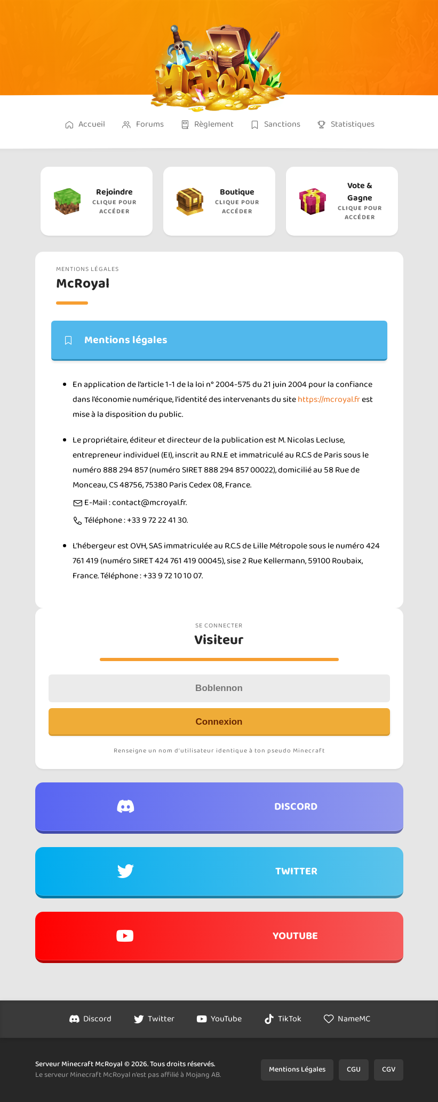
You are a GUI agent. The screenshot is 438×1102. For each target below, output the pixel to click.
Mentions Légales (297, 1069)
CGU (354, 1069)
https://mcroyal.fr (329, 399)
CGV (388, 1069)
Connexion (219, 722)
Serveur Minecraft (64, 1064)
